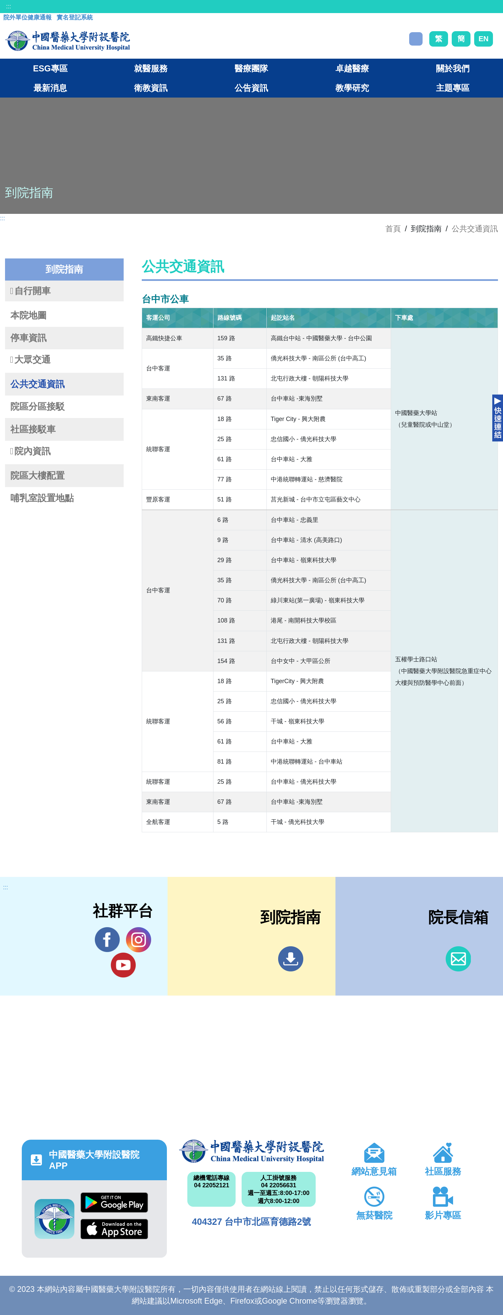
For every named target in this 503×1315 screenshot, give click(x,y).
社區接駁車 (33, 429)
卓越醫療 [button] (352, 68)
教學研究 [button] (352, 88)
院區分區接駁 (37, 407)
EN (484, 39)
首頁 (393, 228)
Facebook (107, 939)
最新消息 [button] (50, 88)
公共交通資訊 (475, 228)
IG (138, 939)
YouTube (123, 964)
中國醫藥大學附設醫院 (251, 1151)
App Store (114, 1229)
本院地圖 (28, 315)
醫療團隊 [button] (251, 68)
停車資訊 (28, 338)
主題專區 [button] (452, 88)
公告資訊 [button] (251, 88)
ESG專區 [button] (50, 68)
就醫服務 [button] (151, 68)
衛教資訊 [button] (151, 88)
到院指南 (290, 958)
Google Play (114, 1202)
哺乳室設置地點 (42, 498)
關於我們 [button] (452, 68)
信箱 (458, 958)
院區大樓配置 (37, 476)
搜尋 (416, 39)
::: (8, 6)
